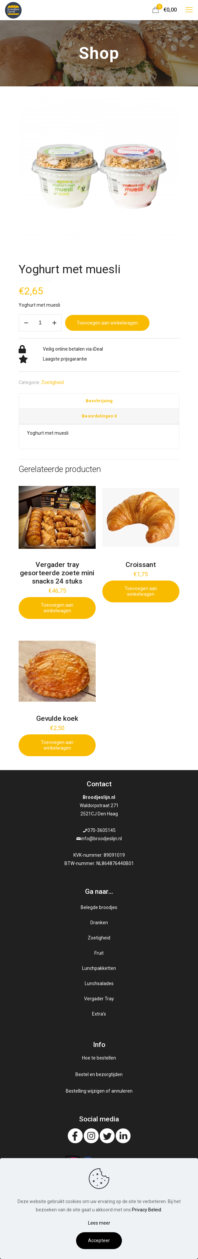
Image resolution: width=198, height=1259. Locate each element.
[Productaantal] (40, 322)
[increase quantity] (54, 323)
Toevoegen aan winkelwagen (107, 323)
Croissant (141, 565)
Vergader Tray (99, 998)
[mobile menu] (189, 10)
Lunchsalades (99, 983)
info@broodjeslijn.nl (101, 838)
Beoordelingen (99, 415)
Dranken (99, 922)
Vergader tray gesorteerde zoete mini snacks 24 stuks (57, 573)
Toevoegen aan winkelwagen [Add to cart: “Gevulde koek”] (57, 745)
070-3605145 (101, 830)
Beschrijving (99, 400)
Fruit (99, 953)
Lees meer (99, 1223)
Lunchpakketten (99, 968)
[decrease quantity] (26, 323)
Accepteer (99, 1240)
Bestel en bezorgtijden (99, 1074)
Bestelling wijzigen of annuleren (99, 1091)
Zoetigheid (52, 382)
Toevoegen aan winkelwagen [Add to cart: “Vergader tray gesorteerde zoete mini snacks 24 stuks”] (57, 607)
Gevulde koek (57, 718)
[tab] (99, 401)
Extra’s (99, 1014)
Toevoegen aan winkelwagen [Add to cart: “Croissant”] (141, 591)
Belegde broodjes (99, 907)
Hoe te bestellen (99, 1058)
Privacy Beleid (146, 1209)
